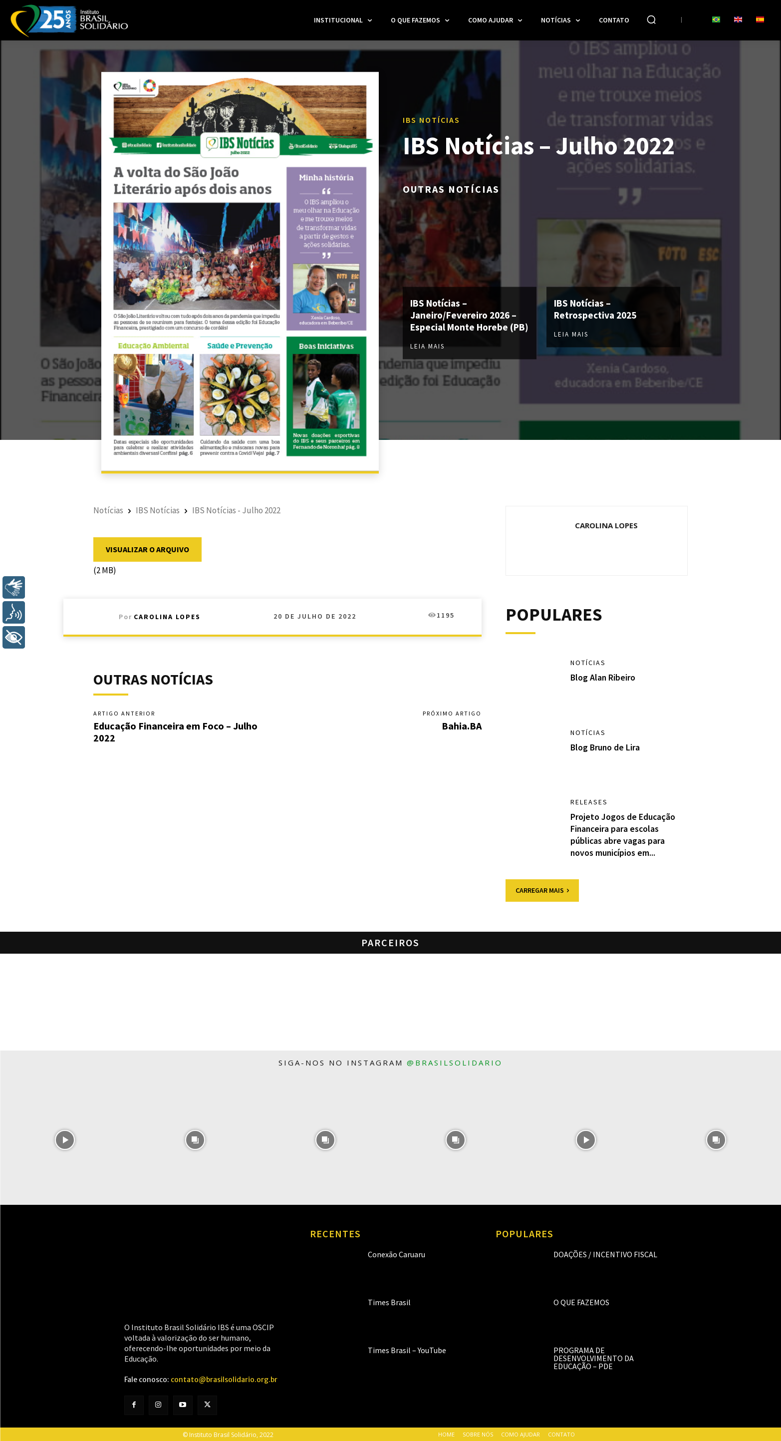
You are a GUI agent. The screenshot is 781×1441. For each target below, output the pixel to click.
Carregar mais (542, 888)
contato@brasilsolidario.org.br (224, 1378)
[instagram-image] (65, 1139)
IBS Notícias (431, 114)
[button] (651, 19)
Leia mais (427, 352)
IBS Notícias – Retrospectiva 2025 (598, 303)
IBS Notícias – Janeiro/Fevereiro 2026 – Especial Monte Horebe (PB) (466, 315)
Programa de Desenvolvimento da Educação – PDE (593, 1357)
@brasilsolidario (455, 1061)
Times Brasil (389, 1301)
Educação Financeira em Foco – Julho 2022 (175, 732)
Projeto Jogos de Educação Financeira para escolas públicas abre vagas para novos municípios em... (623, 834)
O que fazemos (581, 1301)
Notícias (108, 510)
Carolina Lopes (167, 616)
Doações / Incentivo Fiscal (605, 1253)
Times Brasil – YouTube (407, 1349)
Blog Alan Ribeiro (603, 677)
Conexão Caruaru (396, 1253)
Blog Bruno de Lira (605, 747)
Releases (589, 802)
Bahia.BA (462, 726)
